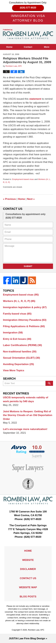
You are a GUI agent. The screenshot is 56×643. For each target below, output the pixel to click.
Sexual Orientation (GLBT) (21, 357)
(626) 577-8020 (28, 7)
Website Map (28, 587)
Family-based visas (17, 313)
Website (28, 560)
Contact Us (28, 578)
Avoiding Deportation (18, 364)
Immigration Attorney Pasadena (24, 320)
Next (31, 199)
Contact (28, 47)
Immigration (13, 332)
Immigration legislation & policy (25, 307)
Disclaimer (28, 569)
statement (35, 98)
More (46, 47)
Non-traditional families (19, 351)
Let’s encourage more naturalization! (25, 429)
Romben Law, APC (36, 630)
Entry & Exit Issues (17, 339)
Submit (28, 266)
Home (9, 47)
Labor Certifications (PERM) (22, 345)
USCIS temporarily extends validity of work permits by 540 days (25, 399)
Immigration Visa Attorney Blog (28, 34)
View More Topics (13, 370)
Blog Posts (28, 596)
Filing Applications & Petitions (24, 326)
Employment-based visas (23, 179)
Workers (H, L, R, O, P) (19, 301)
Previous (9, 199)
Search (49, 383)
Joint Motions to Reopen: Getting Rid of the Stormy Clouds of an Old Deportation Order (27, 415)
